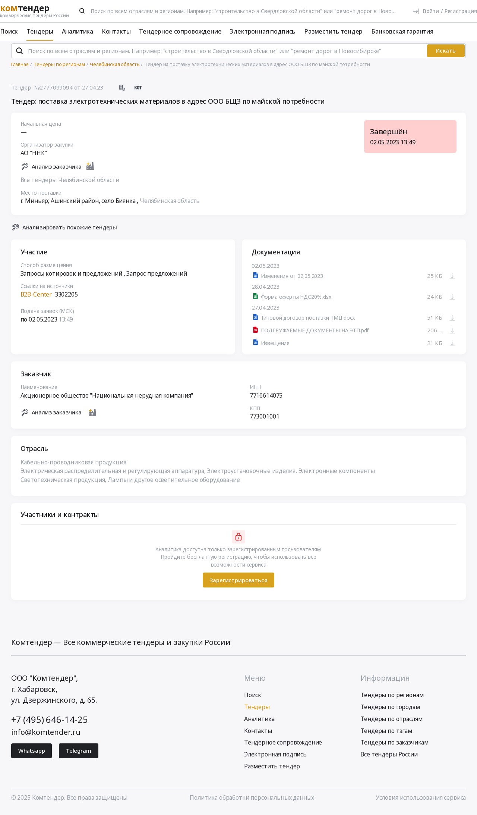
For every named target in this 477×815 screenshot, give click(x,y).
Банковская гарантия (402, 31)
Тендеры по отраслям (391, 722)
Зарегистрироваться (238, 583)
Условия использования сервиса (421, 801)
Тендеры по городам (390, 710)
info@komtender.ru (45, 735)
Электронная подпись (263, 31)
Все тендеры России (388, 757)
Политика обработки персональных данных (252, 801)
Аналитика (78, 31)
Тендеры (39, 31)
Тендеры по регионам (391, 698)
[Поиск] (82, 11)
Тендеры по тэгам (386, 734)
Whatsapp (31, 754)
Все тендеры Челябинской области (69, 183)
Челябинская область (170, 204)
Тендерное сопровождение (180, 31)
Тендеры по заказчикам (394, 746)
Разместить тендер (333, 31)
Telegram (78, 754)
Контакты (116, 31)
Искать (446, 53)
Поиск (9, 31)
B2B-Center (36, 298)
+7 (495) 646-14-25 (49, 723)
